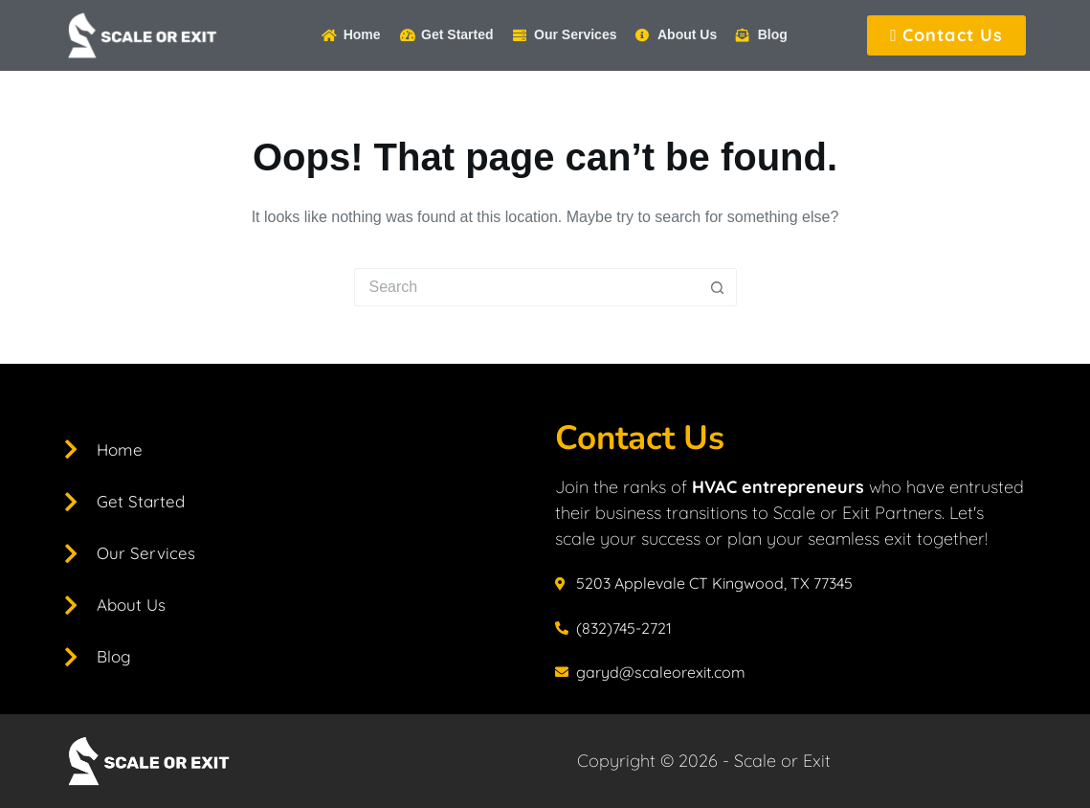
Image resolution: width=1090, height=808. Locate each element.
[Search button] (718, 287)
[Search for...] (526, 287)
